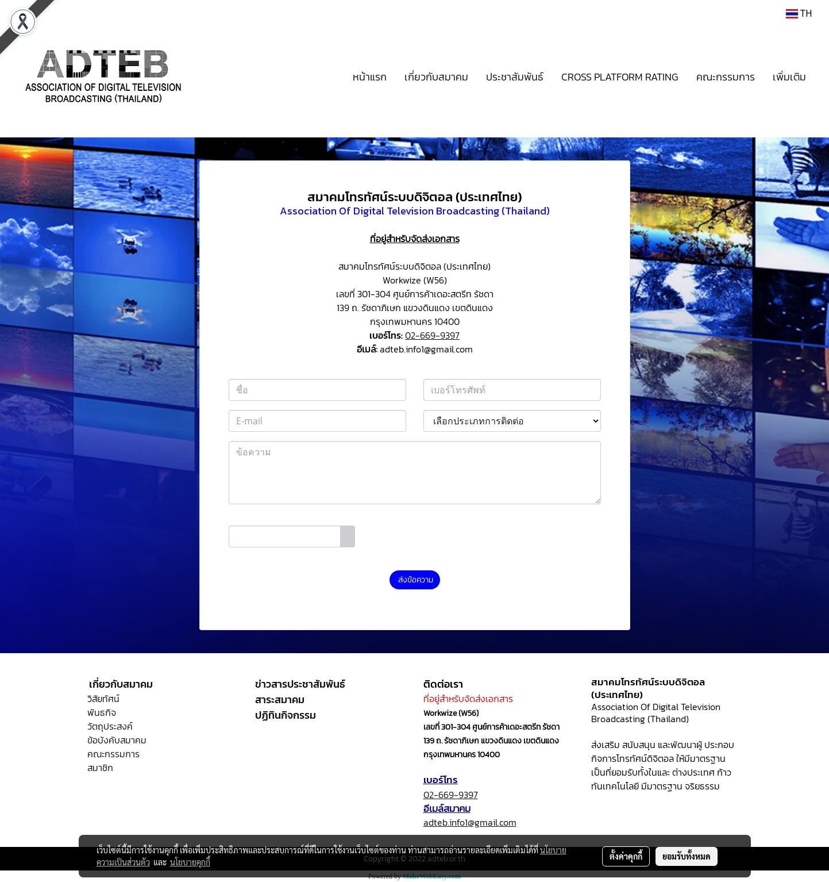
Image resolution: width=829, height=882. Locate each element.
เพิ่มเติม (789, 77)
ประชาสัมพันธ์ (514, 77)
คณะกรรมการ (725, 77)
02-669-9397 (432, 335)
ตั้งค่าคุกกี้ (626, 856)
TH (799, 13)
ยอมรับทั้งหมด (686, 856)
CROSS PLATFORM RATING (619, 77)
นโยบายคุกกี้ (190, 862)
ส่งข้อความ (414, 580)
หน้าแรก (370, 77)
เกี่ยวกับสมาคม (436, 77)
